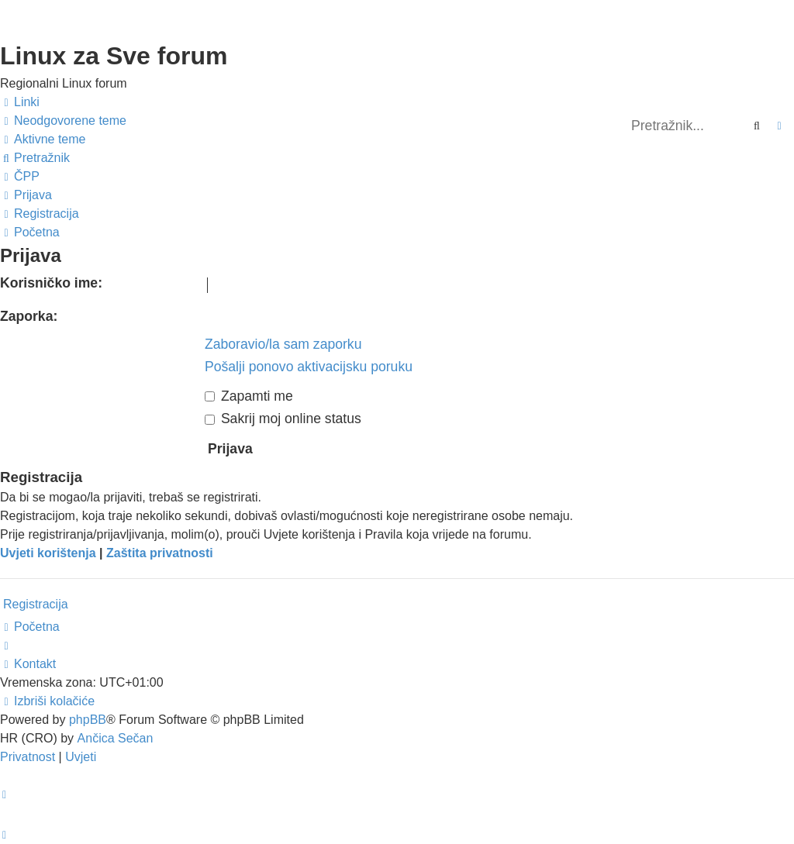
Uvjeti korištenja (48, 553)
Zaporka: (28, 316)
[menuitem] (63, 121)
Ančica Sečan (116, 738)
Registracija (35, 604)
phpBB (87, 719)
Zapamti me (249, 396)
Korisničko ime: (51, 283)
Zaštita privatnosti (159, 553)
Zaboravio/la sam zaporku (283, 344)
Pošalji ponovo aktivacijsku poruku (309, 366)
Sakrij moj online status (283, 418)
